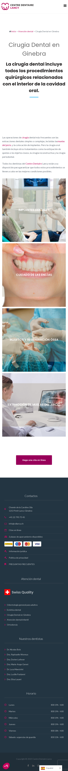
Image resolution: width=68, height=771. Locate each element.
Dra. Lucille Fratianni (16, 674)
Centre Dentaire (34, 163)
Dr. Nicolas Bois (14, 649)
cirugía (25, 137)
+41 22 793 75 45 (17, 517)
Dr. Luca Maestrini (15, 669)
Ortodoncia (12, 624)
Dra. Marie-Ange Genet (17, 664)
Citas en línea (15, 530)
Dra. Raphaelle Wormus (17, 654)
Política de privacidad (18, 557)
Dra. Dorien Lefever (16, 659)
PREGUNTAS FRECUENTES (22, 564)
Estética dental (14, 610)
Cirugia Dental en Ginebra (19, 615)
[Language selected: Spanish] (50, 768)
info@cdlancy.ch (16, 523)
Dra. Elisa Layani (14, 679)
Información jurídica (18, 551)
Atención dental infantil (18, 619)
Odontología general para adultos (22, 605)
